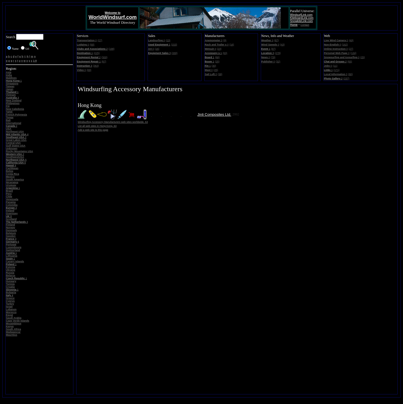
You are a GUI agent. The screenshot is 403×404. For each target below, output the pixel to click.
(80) (350, 74)
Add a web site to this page (93, 129)
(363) (96, 65)
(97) (273, 48)
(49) (351, 40)
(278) (278, 53)
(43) (282, 44)
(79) (273, 57)
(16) (157, 48)
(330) (175, 53)
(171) (337, 70)
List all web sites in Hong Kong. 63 (97, 126)
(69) (92, 44)
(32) (278, 61)
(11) (335, 65)
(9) (224, 40)
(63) (225, 53)
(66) (217, 57)
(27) (100, 40)
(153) (174, 44)
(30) (214, 65)
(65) (349, 61)
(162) (345, 44)
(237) (346, 78)
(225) (97, 53)
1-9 (35, 60)
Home (294, 24)
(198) (112, 48)
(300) (104, 57)
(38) (220, 74)
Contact (305, 24)
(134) (353, 53)
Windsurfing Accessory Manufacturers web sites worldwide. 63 (113, 122)
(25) (217, 61)
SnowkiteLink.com (301, 21)
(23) (168, 40)
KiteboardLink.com (302, 17)
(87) (104, 61)
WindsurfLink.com (301, 14)
